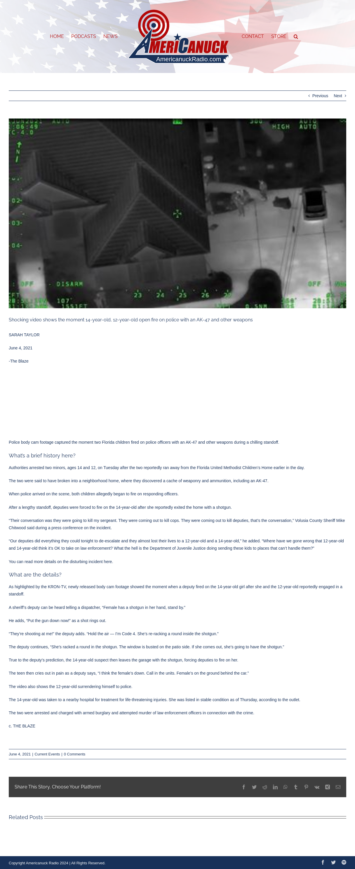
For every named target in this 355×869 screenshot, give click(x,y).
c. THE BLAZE (22, 726)
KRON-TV (57, 586)
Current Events (47, 754)
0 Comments (75, 754)
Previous (320, 95)
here (108, 561)
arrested (36, 467)
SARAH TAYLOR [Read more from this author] (24, 334)
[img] (177, 213)
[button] (296, 36)
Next (338, 95)
